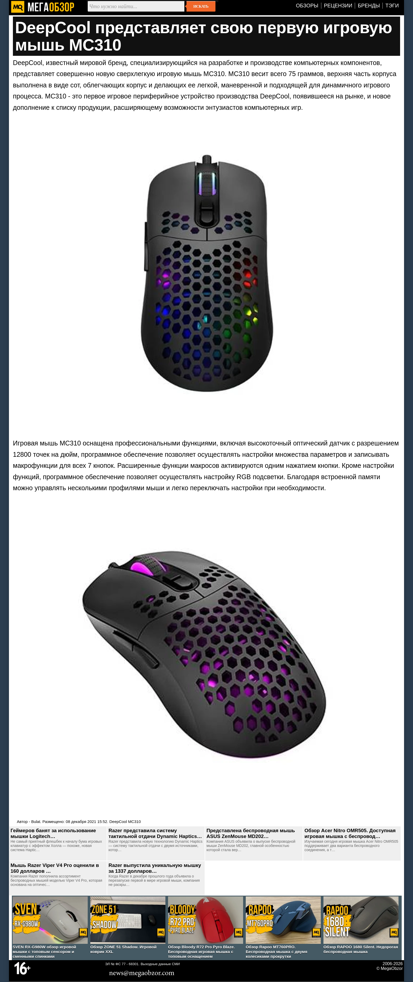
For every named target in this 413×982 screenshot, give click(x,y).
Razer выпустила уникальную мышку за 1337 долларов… (155, 868)
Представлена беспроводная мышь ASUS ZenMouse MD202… (250, 833)
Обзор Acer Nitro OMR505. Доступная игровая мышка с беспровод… (350, 833)
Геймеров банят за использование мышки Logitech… (53, 833)
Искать (200, 6)
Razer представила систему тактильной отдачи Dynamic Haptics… (155, 833)
